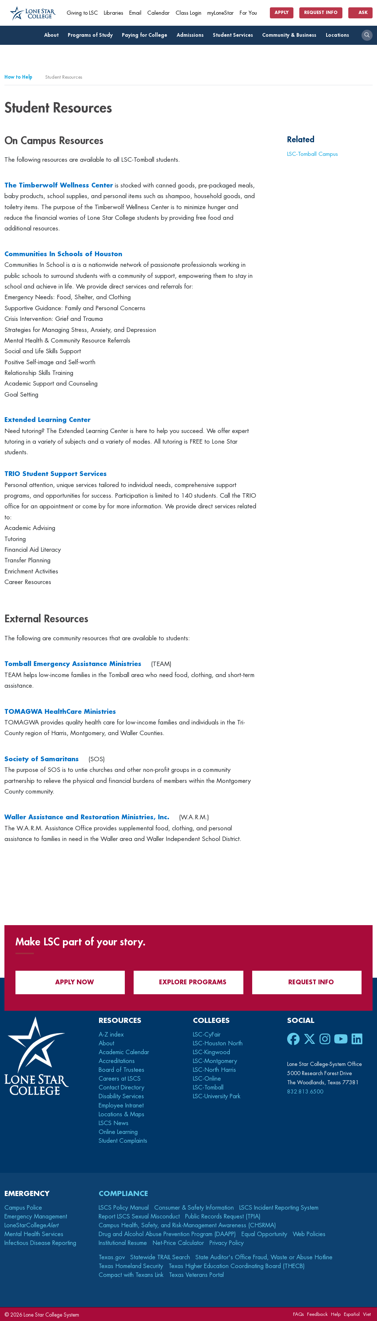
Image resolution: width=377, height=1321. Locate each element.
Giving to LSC (82, 13)
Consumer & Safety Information (194, 1208)
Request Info (321, 13)
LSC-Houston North (218, 1043)
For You (251, 13)
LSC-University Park (216, 1096)
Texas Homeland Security (131, 1266)
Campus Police (23, 1208)
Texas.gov (112, 1257)
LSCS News (113, 1123)
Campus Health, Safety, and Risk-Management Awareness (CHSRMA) (187, 1225)
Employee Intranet (122, 1106)
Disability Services (121, 1096)
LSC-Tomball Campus (312, 154)
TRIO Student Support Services (55, 474)
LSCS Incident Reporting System (278, 1208)
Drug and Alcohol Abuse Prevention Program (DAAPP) (167, 1234)
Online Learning (118, 1132)
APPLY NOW (70, 982)
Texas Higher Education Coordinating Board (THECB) (237, 1266)
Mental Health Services (33, 1234)
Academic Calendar (124, 1052)
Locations (339, 35)
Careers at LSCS (120, 1079)
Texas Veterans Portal (196, 1275)
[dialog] (355, 1299)
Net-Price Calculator (178, 1243)
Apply (282, 13)
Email (135, 13)
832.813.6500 (305, 1091)
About (53, 35)
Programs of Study (92, 35)
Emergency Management (35, 1217)
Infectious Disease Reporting (40, 1243)
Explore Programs (188, 982)
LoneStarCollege (31, 1225)
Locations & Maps (121, 1114)
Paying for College (146, 35)
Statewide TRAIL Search (160, 1257)
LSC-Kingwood (211, 1052)
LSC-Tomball (208, 1088)
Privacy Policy (226, 1243)
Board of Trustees (121, 1070)
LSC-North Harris (214, 1070)
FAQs (298, 1314)
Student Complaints (123, 1141)
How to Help (18, 77)
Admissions (192, 35)
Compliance (123, 1193)
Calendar (158, 13)
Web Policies (309, 1234)
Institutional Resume (123, 1243)
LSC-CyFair (207, 1035)
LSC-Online (207, 1079)
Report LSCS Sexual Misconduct (139, 1217)
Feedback (317, 1314)
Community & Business (291, 35)
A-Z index (111, 1035)
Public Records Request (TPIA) (223, 1217)
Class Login (188, 13)
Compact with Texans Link (131, 1275)
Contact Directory (121, 1088)
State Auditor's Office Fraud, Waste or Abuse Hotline (263, 1257)
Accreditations (117, 1061)
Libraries (113, 13)
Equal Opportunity (264, 1234)
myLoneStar (220, 13)
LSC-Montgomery (215, 1061)
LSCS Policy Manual (124, 1208)
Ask (360, 13)
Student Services (235, 35)
